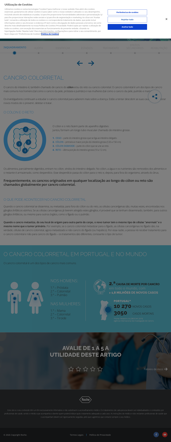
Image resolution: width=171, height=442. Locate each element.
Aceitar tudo (127, 26)
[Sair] (166, 18)
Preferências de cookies (127, 12)
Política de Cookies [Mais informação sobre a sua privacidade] (50, 33)
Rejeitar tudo (127, 19)
